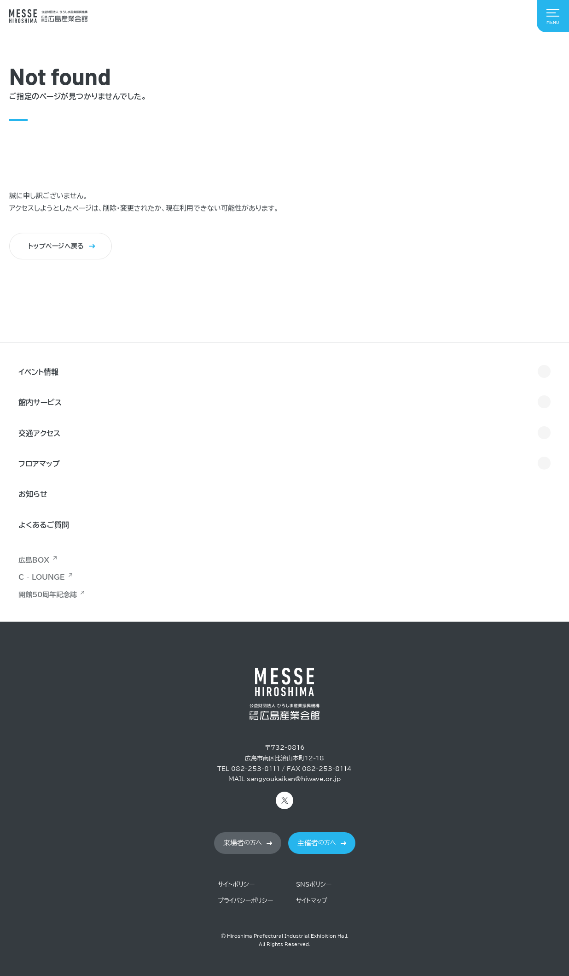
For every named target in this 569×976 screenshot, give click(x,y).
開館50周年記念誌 (47, 594)
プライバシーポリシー (245, 901)
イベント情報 (38, 372)
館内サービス (40, 402)
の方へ (242, 843)
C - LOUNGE (41, 577)
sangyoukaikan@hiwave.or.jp (294, 779)
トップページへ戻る (56, 246)
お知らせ (32, 494)
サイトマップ (311, 901)
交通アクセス (39, 433)
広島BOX (33, 560)
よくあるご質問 (43, 525)
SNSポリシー (313, 885)
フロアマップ (39, 463)
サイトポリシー (236, 885)
